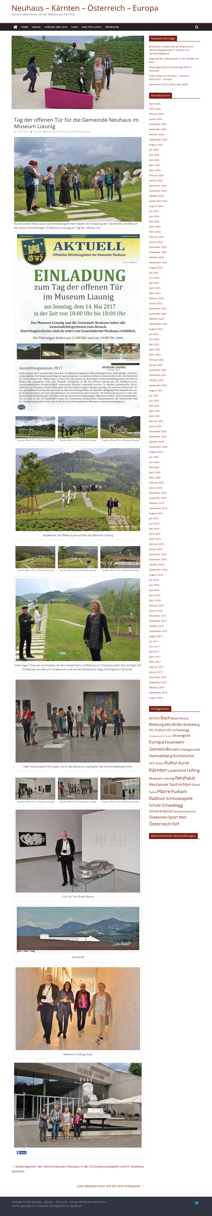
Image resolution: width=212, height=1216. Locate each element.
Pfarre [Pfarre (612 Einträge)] (163, 791)
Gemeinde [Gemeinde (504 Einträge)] (160, 749)
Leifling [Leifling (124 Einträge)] (193, 770)
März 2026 (155, 108)
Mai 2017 (154, 651)
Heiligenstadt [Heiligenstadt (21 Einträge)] (191, 749)
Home (24, 27)
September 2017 (158, 631)
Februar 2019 (156, 544)
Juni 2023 (154, 277)
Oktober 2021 (156, 380)
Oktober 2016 (156, 687)
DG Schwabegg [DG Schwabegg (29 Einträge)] (178, 730)
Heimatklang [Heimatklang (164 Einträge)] (160, 755)
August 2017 (156, 636)
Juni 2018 (154, 585)
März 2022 (155, 354)
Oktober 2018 (156, 564)
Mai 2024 (154, 221)
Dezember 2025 (157, 124)
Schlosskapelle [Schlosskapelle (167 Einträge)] (179, 798)
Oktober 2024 (156, 195)
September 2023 (158, 262)
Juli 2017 (154, 641)
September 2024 (158, 201)
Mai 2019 (154, 528)
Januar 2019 (155, 549)
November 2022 (158, 313)
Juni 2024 (154, 216)
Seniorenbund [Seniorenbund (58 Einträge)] (160, 811)
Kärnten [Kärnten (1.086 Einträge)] (158, 770)
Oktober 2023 (156, 257)
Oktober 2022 (156, 318)
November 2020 (158, 436)
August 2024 (156, 206)
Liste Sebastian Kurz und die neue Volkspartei (110, 1186)
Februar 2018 (156, 605)
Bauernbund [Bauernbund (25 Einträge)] (179, 718)
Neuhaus (87, 131)
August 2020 (156, 451)
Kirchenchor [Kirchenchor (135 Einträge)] (183, 755)
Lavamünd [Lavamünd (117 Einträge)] (177, 770)
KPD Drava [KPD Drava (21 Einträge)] (156, 763)
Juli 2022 (154, 334)
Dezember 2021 (157, 370)
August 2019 (156, 513)
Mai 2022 (154, 344)
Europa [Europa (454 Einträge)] (156, 742)
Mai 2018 (154, 590)
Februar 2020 (156, 482)
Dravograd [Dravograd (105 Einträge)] (181, 735)
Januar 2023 (155, 303)
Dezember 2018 (157, 554)
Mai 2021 (154, 405)
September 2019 (158, 508)
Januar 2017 (155, 672)
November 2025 (158, 129)
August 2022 (156, 329)
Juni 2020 (154, 462)
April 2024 (154, 226)
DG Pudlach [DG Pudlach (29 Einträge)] (157, 730)
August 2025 (156, 144)
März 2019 (155, 539)
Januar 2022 (155, 364)
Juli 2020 (154, 457)
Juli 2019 (154, 518)
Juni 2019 (154, 523)
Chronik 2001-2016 (56, 27)
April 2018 (154, 595)
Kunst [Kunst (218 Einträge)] (183, 763)
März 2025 (155, 170)
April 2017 (154, 656)
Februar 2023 (156, 298)
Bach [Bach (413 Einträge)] (165, 718)
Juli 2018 (154, 579)
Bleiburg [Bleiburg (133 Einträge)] (156, 724)
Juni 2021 (154, 400)
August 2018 (156, 574)
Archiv (36, 27)
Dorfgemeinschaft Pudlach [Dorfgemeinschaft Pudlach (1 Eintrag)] (160, 736)
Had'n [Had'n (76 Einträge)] (176, 749)
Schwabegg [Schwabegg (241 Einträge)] (172, 805)
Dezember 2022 (157, 308)
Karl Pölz (38, 131)
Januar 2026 (155, 119)
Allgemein (20, 113)
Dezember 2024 (157, 185)
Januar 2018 (155, 610)
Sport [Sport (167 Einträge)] (173, 817)
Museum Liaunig (73, 131)
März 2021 (155, 416)
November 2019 (158, 498)
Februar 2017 (156, 667)
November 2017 (158, 620)
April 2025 (154, 165)
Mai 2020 (154, 467)
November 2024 (158, 190)
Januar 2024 (155, 241)
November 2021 (158, 375)
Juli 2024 (154, 211)
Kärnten (61, 131)
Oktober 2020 (156, 441)
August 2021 (156, 390)
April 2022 (154, 349)
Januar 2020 (155, 487)
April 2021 (154, 410)
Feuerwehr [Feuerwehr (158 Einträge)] (175, 742)
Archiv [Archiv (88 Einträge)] (154, 718)
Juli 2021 (154, 395)
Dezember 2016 (157, 677)
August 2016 (156, 697)
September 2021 (158, 385)
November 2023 (158, 252)
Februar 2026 (156, 113)
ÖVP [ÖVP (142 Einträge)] (175, 824)
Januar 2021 (155, 426)
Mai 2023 (154, 282)
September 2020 (158, 446)
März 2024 (155, 231)
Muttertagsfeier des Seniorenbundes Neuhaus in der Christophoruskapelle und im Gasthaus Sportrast (78, 1168)
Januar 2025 (155, 180)
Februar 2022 (156, 359)
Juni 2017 (154, 646)
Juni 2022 (154, 339)
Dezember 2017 (157, 615)
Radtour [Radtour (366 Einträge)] (157, 798)
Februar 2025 (156, 175)
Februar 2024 (156, 236)
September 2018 (158, 569)
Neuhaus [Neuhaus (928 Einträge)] (185, 777)
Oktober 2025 (156, 134)
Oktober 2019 (156, 503)
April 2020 (154, 472)
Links (74, 27)
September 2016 (158, 692)
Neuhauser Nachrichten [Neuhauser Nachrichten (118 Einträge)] (170, 784)
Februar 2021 (156, 421)
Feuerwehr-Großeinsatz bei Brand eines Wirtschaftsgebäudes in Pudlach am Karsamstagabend (171, 50)
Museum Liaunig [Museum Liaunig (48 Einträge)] (161, 778)
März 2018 (155, 600)
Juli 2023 (154, 272)
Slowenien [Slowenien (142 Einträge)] (158, 817)
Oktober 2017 (156, 626)
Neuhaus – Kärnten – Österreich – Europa (85, 8)
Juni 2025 (154, 154)
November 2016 (158, 682)
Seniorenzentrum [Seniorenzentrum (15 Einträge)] (184, 811)
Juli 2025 (154, 149)
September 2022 (158, 323)
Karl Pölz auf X (91, 27)
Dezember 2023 (157, 247)
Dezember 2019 (157, 492)
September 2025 (158, 139)
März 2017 (155, 661)
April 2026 (154, 103)
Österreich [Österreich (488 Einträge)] (160, 824)
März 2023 (155, 293)
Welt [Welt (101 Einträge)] (182, 817)
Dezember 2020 (157, 431)
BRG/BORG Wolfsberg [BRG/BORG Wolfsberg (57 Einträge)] (182, 724)
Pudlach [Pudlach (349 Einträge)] (179, 791)
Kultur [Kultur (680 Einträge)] (171, 762)
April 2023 (154, 288)
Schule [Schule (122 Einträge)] (155, 805)
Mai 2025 (154, 160)
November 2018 (158, 559)
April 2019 (154, 533)
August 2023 (156, 267)
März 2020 (155, 477)
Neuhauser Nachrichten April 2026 (168, 84)
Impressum (112, 27)
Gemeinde (51, 131)
